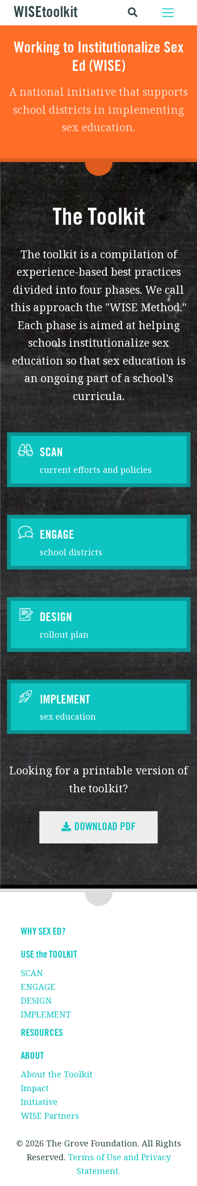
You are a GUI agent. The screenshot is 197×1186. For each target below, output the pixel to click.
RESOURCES (42, 1033)
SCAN (32, 972)
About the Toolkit (57, 1074)
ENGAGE (38, 986)
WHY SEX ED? (43, 931)
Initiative (39, 1101)
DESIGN (36, 1000)
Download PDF (98, 827)
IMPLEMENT (46, 1014)
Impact (35, 1087)
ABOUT (32, 1056)
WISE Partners (50, 1115)
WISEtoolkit (46, 12)
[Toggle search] (133, 13)
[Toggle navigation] (168, 12)
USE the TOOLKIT (49, 954)
